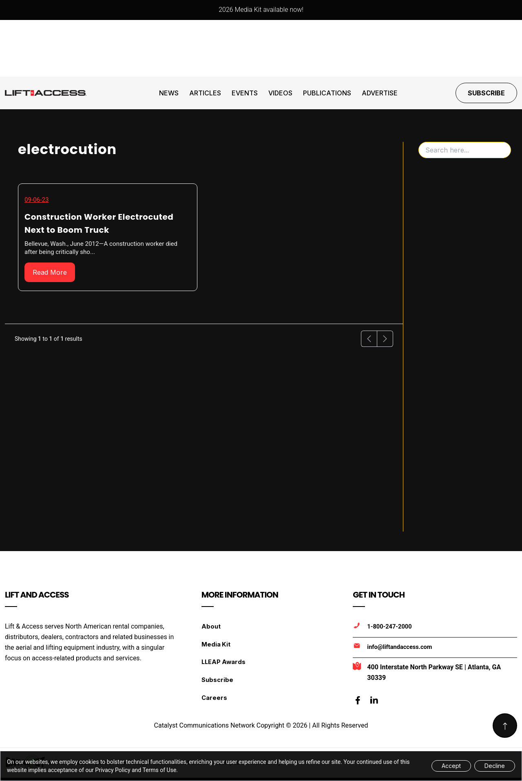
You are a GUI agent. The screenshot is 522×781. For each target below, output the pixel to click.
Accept (451, 765)
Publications (327, 93)
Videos (280, 93)
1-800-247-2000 (390, 626)
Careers (214, 704)
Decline (494, 765)
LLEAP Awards (224, 665)
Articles (205, 93)
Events (245, 93)
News (169, 93)
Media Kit (216, 646)
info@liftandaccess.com (400, 647)
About (211, 626)
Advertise (380, 93)
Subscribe (486, 93)
